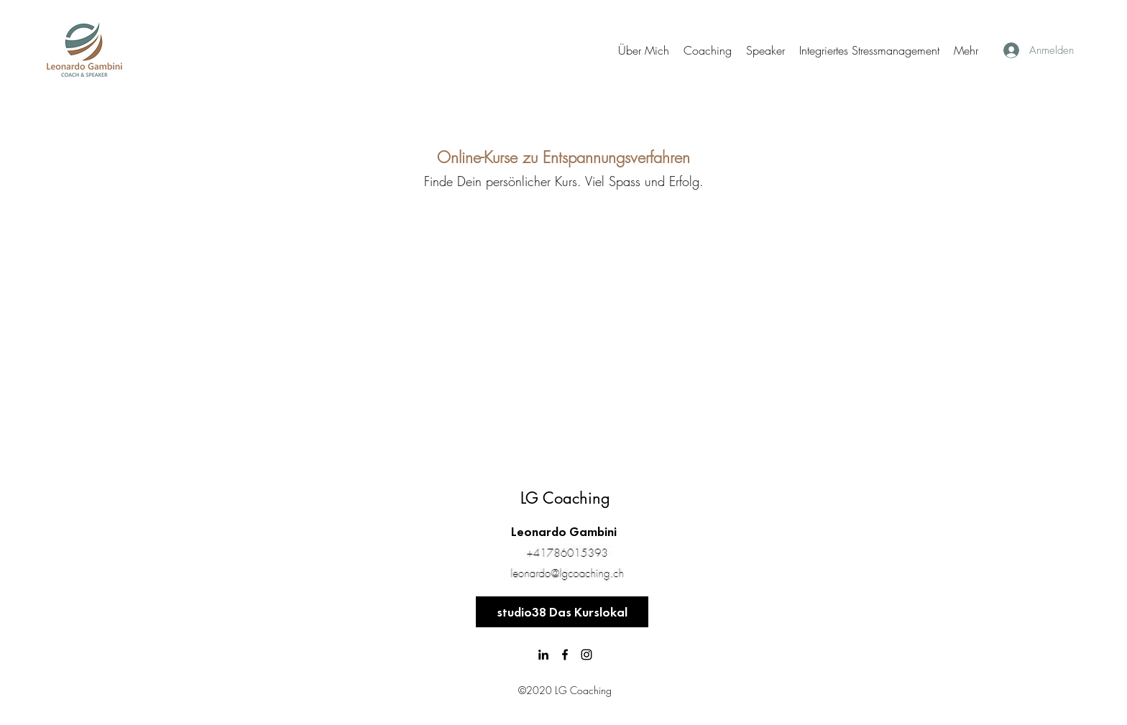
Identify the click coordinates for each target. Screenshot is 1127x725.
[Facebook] (565, 654)
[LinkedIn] (543, 654)
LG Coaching (565, 498)
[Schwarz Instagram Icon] (586, 654)
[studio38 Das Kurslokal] (562, 611)
